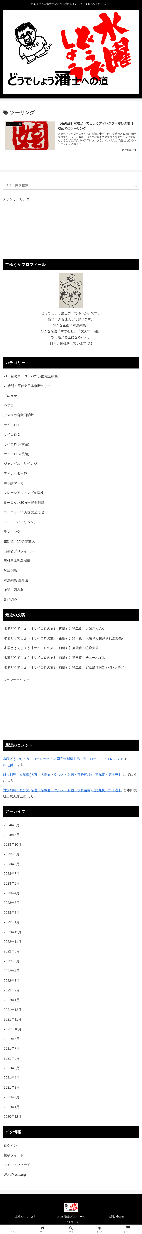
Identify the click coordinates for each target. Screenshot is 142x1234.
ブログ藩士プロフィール (71, 1216)
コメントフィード (17, 1165)
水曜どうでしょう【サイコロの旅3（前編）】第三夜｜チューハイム (55, 658)
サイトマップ (71, 1222)
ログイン (10, 1145)
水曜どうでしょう (25, 1216)
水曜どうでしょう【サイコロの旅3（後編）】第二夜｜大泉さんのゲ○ (56, 628)
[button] (135, 185)
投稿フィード (14, 1155)
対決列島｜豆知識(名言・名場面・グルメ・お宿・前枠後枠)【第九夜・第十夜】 (62, 790)
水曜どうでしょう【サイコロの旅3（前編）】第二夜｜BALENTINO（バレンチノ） (66, 667)
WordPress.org (15, 1175)
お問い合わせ (116, 1216)
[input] (71, 185)
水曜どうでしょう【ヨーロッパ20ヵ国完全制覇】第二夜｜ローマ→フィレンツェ (63, 759)
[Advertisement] (71, 228)
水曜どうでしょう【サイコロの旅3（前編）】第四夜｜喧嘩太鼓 (52, 648)
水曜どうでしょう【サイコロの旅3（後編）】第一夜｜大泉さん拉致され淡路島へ (65, 638)
